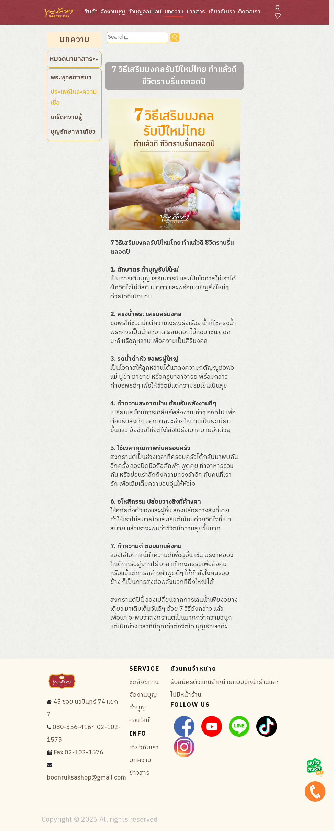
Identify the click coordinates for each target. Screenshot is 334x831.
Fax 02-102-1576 (78, 753)
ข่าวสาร (196, 11)
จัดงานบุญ (113, 11)
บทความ (174, 11)
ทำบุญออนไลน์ (145, 11)
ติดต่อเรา (249, 11)
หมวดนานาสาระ (74, 59)
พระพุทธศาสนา (71, 77)
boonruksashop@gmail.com (86, 778)
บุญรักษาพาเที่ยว (73, 132)
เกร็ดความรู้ (66, 117)
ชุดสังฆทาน (144, 682)
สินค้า (91, 11)
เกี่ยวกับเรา (221, 11)
